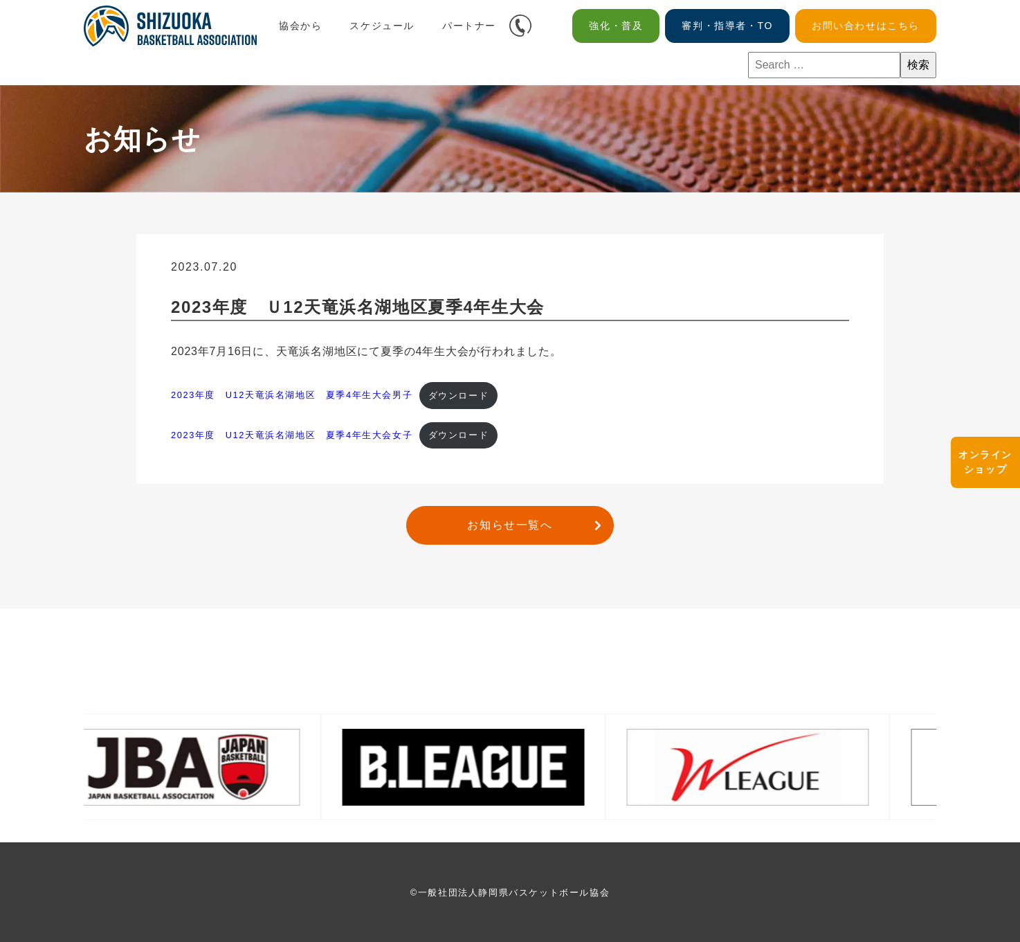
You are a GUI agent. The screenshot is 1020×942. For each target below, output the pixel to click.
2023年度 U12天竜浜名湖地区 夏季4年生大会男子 (291, 395)
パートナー (469, 25)
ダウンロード (458, 395)
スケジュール (382, 25)
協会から (300, 25)
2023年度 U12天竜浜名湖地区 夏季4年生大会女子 (291, 435)
